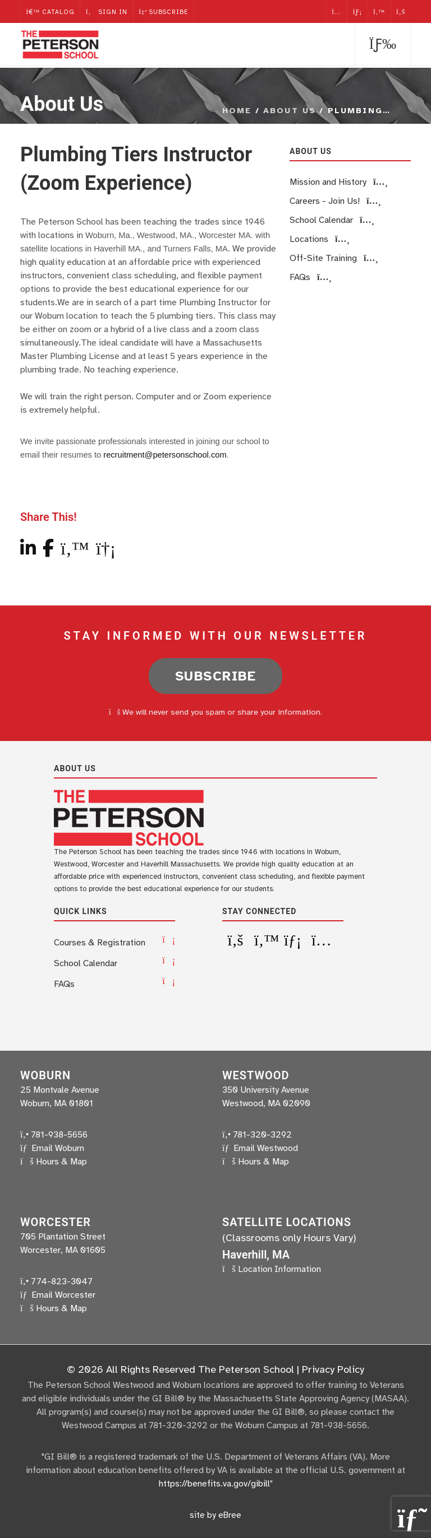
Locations (320, 239)
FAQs (311, 277)
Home (237, 110)
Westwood (256, 1075)
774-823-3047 (56, 1281)
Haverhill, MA (256, 1254)
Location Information (279, 1268)
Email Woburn (57, 1147)
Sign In (107, 11)
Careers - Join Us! (335, 201)
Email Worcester (63, 1294)
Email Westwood (265, 1147)
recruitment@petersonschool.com (163, 454)
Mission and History (339, 182)
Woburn (45, 1075)
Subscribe (165, 11)
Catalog (50, 11)
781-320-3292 (257, 1134)
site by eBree (215, 1514)
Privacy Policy (333, 1369)
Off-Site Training (334, 258)
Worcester (55, 1221)
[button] (383, 45)
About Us (289, 110)
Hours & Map (61, 1161)
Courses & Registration (99, 942)
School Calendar (332, 220)
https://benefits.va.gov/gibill (214, 1483)
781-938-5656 (54, 1134)
